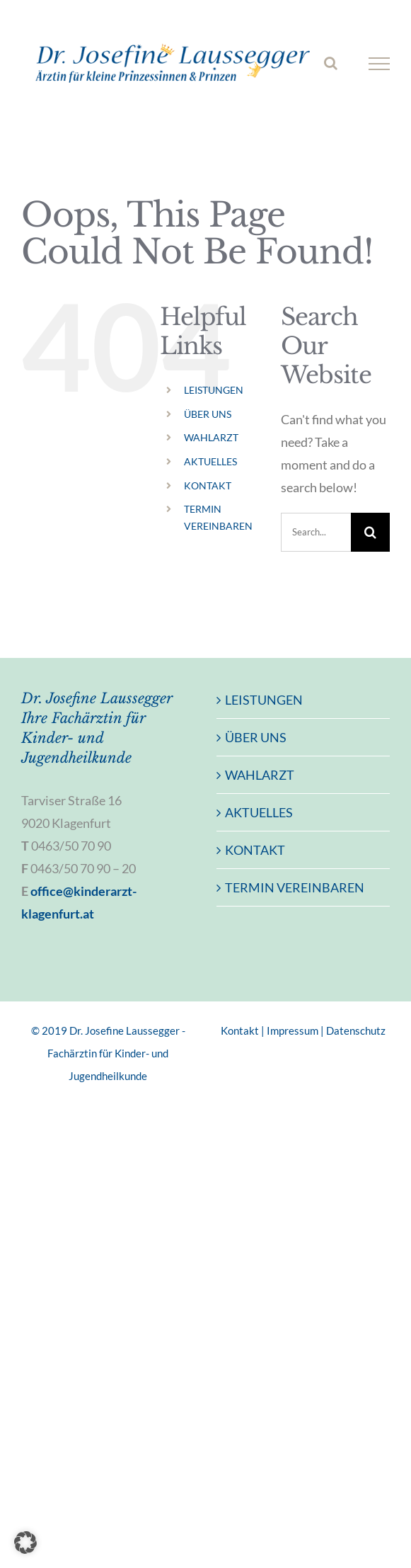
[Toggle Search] (330, 63)
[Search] (370, 532)
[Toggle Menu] (379, 63)
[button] (25, 1542)
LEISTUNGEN (213, 390)
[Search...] (316, 532)
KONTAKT (207, 485)
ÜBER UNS (207, 414)
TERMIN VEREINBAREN (294, 887)
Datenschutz (356, 1030)
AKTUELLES (210, 461)
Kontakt (240, 1030)
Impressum (292, 1030)
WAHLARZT (211, 437)
